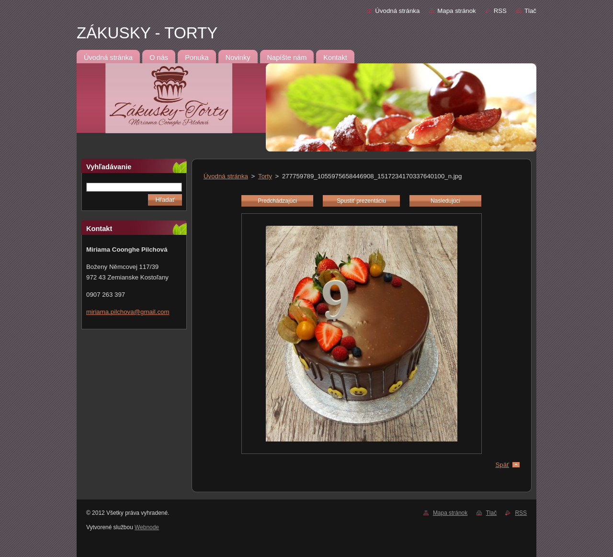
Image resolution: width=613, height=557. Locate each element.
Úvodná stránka (397, 10)
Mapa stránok (456, 10)
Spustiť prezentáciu (361, 200)
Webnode (147, 527)
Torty (265, 176)
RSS (500, 10)
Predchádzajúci (277, 200)
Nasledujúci (445, 200)
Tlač (530, 10)
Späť (502, 464)
